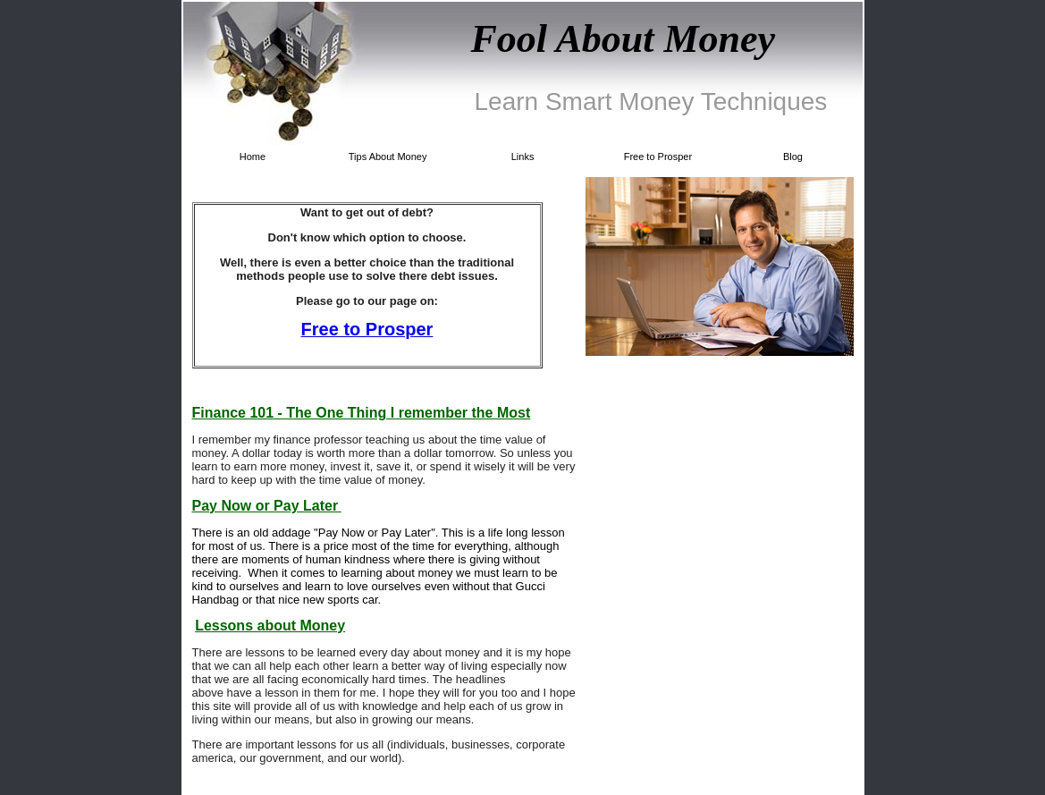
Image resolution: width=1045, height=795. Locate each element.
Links (523, 156)
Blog (793, 156)
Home (252, 156)
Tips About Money (388, 156)
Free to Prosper (658, 156)
